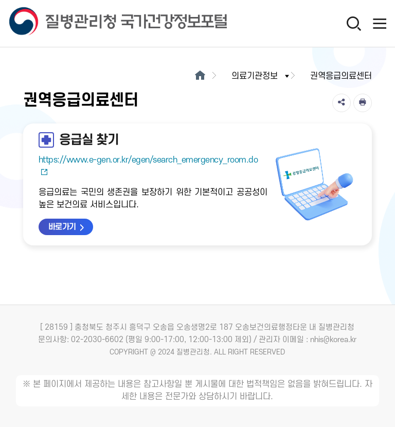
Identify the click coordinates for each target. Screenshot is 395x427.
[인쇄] (362, 103)
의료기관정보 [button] (261, 76)
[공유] (341, 103)
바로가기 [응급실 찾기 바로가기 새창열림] (62, 227)
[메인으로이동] (199, 76)
